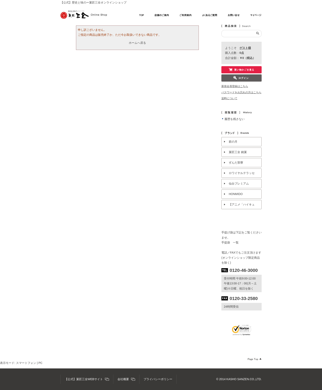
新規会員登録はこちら (234, 86)
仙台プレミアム (239, 183)
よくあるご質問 (209, 16)
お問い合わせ (234, 16)
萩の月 (233, 141)
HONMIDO (236, 194)
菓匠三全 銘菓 (238, 152)
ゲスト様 (245, 48)
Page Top (255, 359)
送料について (229, 98)
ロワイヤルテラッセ (242, 173)
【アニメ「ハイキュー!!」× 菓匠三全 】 (242, 206)
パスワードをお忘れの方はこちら (241, 92)
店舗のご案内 (162, 16)
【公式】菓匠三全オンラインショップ (83, 14)
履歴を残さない (234, 119)
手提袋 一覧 (230, 242)
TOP (141, 16)
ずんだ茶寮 (236, 162)
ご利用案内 (186, 16)
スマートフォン (26, 363)
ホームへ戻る (137, 42)
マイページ (256, 16)
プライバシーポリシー (158, 379)
